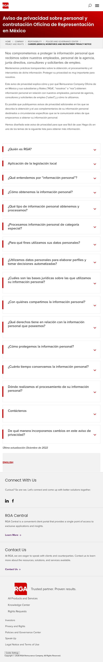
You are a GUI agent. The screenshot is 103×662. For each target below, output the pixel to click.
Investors (10, 620)
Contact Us (13, 569)
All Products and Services (23, 598)
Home (8, 41)
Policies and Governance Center (62, 41)
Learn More (13, 535)
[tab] (49, 244)
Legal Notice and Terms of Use (22, 644)
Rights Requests (17, 611)
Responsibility (35, 41)
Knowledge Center (19, 605)
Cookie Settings (12, 652)
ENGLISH (8, 462)
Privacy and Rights (14, 44)
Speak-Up (10, 638)
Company (19, 41)
